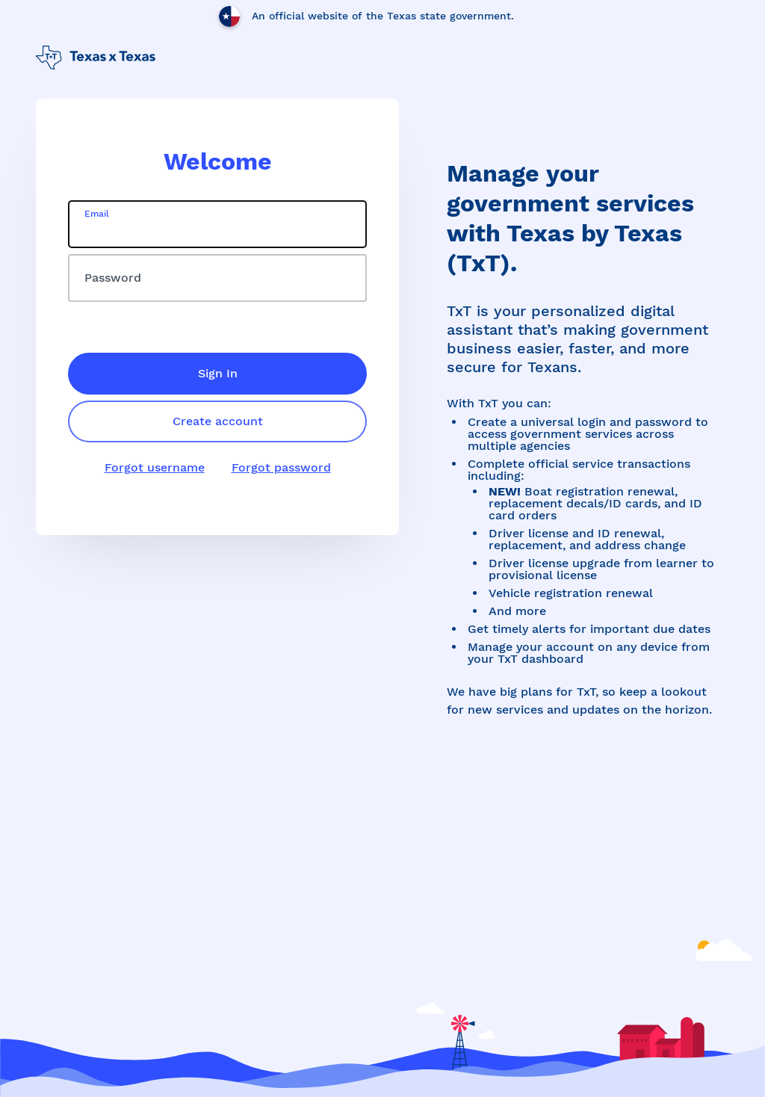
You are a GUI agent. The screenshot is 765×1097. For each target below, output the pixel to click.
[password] (217, 278)
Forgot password (281, 467)
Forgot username (155, 467)
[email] (217, 224)
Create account (218, 421)
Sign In (218, 373)
